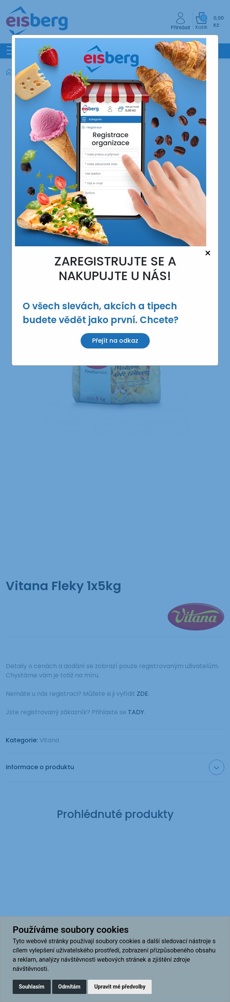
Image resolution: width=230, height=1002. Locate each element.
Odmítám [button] (69, 987)
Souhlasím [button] (32, 987)
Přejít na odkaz (115, 340)
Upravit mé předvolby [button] (119, 987)
